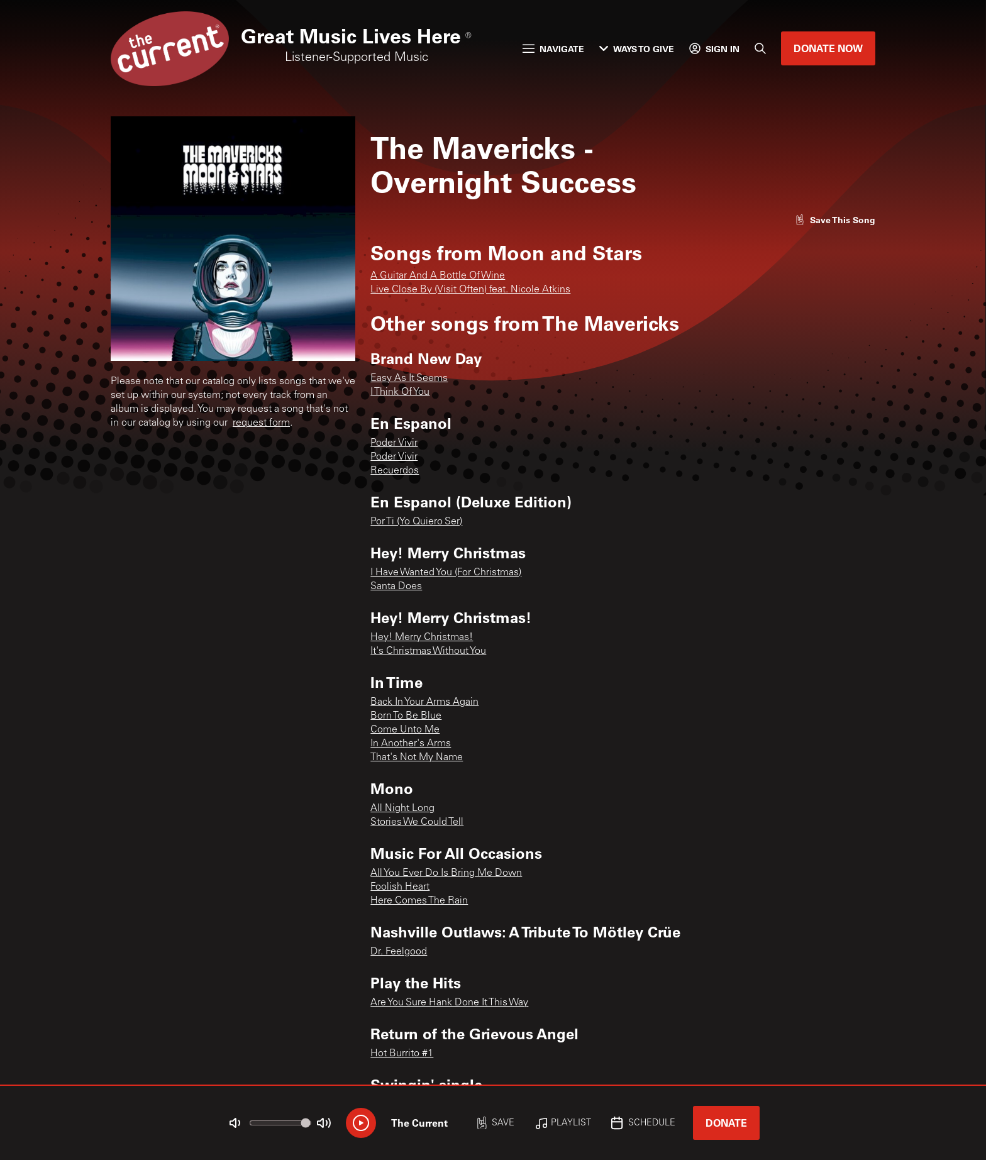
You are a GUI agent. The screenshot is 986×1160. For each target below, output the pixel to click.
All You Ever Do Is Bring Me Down (446, 873)
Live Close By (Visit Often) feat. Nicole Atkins (470, 290)
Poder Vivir (394, 443)
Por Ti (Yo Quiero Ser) (416, 522)
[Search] (760, 48)
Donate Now (828, 48)
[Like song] (835, 220)
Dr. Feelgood (398, 952)
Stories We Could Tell (416, 822)
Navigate (553, 49)
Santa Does (396, 587)
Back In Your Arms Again (424, 702)
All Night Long (402, 809)
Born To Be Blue (405, 716)
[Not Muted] (235, 1123)
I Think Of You (399, 392)
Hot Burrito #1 (401, 1054)
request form (261, 423)
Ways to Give (636, 49)
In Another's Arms (410, 744)
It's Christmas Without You (428, 651)
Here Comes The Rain (419, 901)
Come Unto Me (405, 730)
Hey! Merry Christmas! (421, 637)
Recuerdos (394, 471)
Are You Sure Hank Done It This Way (449, 1003)
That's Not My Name (416, 758)
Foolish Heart (399, 887)
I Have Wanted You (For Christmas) (445, 573)
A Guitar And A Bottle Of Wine (437, 276)
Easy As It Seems (409, 378)
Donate (726, 1122)
